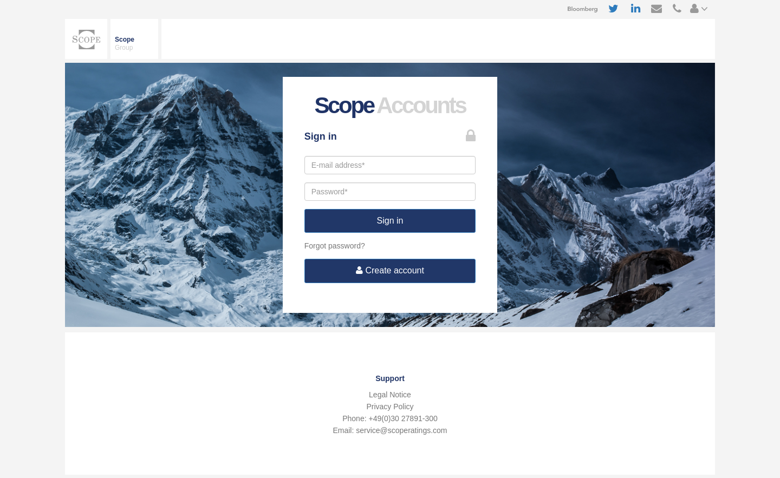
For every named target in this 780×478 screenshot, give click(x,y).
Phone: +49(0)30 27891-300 (390, 418)
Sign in (390, 220)
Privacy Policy (389, 406)
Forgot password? (334, 245)
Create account (390, 270)
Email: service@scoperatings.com (390, 430)
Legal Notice (390, 394)
